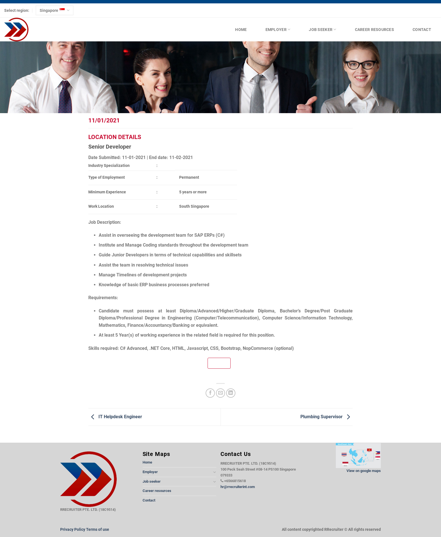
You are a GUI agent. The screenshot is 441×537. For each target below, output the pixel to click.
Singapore (54, 10)
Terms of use (97, 529)
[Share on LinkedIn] (230, 393)
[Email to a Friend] (220, 393)
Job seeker (322, 29)
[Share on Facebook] (210, 393)
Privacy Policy (72, 529)
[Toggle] (214, 472)
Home (241, 29)
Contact (422, 29)
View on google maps (363, 471)
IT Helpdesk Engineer (115, 416)
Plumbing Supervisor (326, 416)
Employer (278, 29)
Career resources (374, 29)
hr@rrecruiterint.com (237, 487)
